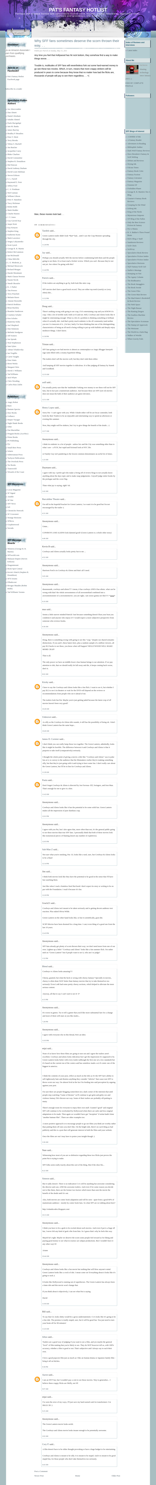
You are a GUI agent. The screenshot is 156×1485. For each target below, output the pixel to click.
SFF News (12, 504)
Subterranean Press (15, 454)
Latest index (132, 50)
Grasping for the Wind (136, 205)
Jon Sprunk (12, 339)
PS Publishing (13, 441)
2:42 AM (45, 491)
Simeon (45, 1178)
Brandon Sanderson (15, 311)
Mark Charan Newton (16, 276)
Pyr (9, 444)
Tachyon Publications (16, 458)
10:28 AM (45, 709)
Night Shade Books (15, 423)
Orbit (10, 427)
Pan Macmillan (14, 430)
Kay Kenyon (13, 227)
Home (77, 1476)
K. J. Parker (12, 287)
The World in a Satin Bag (138, 332)
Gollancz (11, 416)
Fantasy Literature (135, 178)
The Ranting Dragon (136, 311)
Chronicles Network (16, 510)
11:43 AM (45, 1329)
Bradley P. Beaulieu (15, 133)
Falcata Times (133, 167)
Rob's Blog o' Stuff (135, 239)
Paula (44, 780)
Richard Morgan (14, 269)
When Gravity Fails (135, 339)
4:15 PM (45, 999)
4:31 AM (45, 513)
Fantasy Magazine (135, 181)
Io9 (9, 507)
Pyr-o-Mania (133, 229)
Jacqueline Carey (14, 151)
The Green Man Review (137, 294)
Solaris (10, 451)
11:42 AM (45, 794)
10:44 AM (45, 1256)
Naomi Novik (13, 280)
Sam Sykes (12, 346)
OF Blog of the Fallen (136, 219)
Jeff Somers (12, 335)
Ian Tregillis (12, 353)
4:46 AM (45, 538)
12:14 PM (45, 863)
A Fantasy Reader (135, 140)
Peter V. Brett (13, 137)
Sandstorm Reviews (135, 242)
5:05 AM (45, 576)
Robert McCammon (15, 252)
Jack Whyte (12, 377)
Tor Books (12, 465)
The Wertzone (133, 328)
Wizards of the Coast (16, 472)
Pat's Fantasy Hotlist (78, 10)
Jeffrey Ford (12, 186)
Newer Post (39, 1476)
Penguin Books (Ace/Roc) (18, 433)
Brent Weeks (13, 363)
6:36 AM (45, 626)
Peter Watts (12, 360)
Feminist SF (132, 185)
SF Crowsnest (13, 514)
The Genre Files (134, 291)
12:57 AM (45, 431)
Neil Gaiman (13, 193)
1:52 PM (45, 958)
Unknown (46, 717)
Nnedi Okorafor (14, 283)
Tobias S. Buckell (15, 144)
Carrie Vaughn (13, 356)
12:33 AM (45, 374)
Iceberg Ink (132, 208)
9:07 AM (45, 1389)
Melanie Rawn (13, 297)
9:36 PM (45, 1367)
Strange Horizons (14, 517)
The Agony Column (135, 277)
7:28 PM (45, 1021)
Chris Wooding (14, 381)
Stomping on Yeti (134, 273)
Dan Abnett (12, 112)
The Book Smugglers (136, 284)
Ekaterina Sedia (14, 322)
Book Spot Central (15, 569)
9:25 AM (45, 1411)
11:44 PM (45, 270)
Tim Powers (12, 290)
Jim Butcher (12, 147)
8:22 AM (45, 1171)
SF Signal (11, 493)
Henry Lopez (48, 407)
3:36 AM (45, 1142)
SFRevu (11, 521)
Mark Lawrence (14, 238)
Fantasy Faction (134, 174)
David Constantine (15, 158)
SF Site (10, 500)
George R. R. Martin (16, 248)
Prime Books (13, 437)
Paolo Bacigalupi (14, 123)
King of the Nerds (135, 212)
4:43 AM (45, 1465)
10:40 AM (45, 731)
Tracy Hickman (14, 203)
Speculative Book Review (138, 253)
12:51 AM (45, 399)
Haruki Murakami (15, 273)
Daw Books (12, 413)
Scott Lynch (12, 245)
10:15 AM (45, 1215)
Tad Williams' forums (16, 592)
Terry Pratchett (13, 294)
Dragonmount (13, 565)
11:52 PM (45, 298)
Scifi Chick (132, 246)
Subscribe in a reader (13, 89)
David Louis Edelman (16, 172)
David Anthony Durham (17, 168)
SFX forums (12, 578)
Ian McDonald (13, 255)
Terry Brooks (13, 140)
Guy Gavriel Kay (14, 221)
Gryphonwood (13, 524)
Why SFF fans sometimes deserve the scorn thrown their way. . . (76, 43)
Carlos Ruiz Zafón (15, 384)
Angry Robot (13, 402)
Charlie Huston (14, 213)
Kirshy (45, 682)
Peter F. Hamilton (15, 200)
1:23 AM (45, 460)
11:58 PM (45, 336)
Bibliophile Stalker (135, 147)
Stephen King (13, 231)
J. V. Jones (12, 217)
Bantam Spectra (14, 409)
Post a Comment (41, 1471)
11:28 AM (45, 772)
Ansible (11, 496)
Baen (10, 406)
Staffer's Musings (134, 270)
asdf (44, 382)
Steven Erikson (14, 175)
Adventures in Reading (137, 143)
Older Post (116, 1476)
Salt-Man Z (47, 849)
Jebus (44, 1337)
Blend (45, 966)
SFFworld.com (13, 555)
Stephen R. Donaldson (16, 161)
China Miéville (13, 259)
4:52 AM (45, 557)
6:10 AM (45, 601)
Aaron (45, 1375)
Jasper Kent (12, 224)
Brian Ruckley (13, 308)
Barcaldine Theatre (51, 499)
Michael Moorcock (15, 266)
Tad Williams (13, 374)
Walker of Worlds (135, 335)
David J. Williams (15, 370)
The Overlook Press (15, 461)
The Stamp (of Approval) (138, 325)
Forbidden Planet (134, 188)
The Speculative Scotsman (138, 321)
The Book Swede (134, 287)
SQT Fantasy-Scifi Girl (137, 267)
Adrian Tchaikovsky (16, 349)
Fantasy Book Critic (136, 171)
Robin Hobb (12, 207)
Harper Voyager (14, 420)
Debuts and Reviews (136, 160)
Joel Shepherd (13, 325)
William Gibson (14, 196)
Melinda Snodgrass (15, 332)
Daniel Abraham (14, 116)
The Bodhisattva (134, 280)
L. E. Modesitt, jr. (15, 262)
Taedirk (45, 230)
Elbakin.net (12, 582)
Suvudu (11, 528)
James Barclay (13, 130)
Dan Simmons (13, 329)
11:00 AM (45, 1304)
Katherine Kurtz (14, 234)
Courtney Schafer (14, 315)
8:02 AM (45, 674)
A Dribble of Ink (134, 137)
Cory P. (45, 1444)
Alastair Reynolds (15, 301)
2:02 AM (45, 1436)
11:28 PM (45, 245)
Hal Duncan (12, 165)
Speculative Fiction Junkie (138, 256)
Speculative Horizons (136, 263)
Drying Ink (132, 164)
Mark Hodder (13, 210)
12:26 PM (45, 895)
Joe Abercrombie (14, 109)
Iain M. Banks (13, 126)
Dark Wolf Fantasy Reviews (139, 150)
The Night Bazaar (135, 308)
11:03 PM (45, 1040)
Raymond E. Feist (15, 182)
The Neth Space (134, 304)
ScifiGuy (131, 249)
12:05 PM (45, 841)
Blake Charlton (14, 154)
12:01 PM (45, 816)
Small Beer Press (14, 447)
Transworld (12, 468)
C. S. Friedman (14, 189)
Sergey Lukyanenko (15, 241)
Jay (43, 252)
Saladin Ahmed (14, 119)
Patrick (45, 278)
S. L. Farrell (12, 179)
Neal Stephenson (14, 343)
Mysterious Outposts (136, 215)
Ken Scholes (12, 318)
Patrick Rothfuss (14, 304)
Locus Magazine (14, 490)
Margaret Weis (13, 367)
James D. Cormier (50, 739)
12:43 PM (45, 933)
